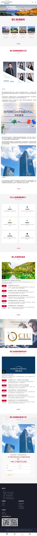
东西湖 (13, 525)
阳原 (31, 522)
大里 (14, 523)
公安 (18, 528)
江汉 (11, 526)
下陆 (9, 526)
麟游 (12, 523)
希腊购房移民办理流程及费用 (7, 364)
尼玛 (22, 524)
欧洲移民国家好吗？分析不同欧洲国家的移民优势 (18, 389)
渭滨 (16, 526)
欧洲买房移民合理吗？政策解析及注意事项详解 (11, 280)
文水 (22, 522)
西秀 (15, 522)
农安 (5, 522)
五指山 (27, 526)
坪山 (7, 526)
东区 (6, 527)
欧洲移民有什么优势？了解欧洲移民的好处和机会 (18, 290)
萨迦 (16, 523)
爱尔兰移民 (14, 34)
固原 (27, 522)
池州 (17, 522)
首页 (7, 534)
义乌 (16, 524)
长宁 (28, 525)
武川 (25, 527)
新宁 (33, 523)
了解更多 (18, 188)
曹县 (12, 527)
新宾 (35, 526)
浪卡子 (17, 527)
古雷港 (20, 522)
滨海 (20, 526)
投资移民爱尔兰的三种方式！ (14, 285)
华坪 (35, 523)
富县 (3, 524)
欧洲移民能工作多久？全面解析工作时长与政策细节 (18, 369)
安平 (20, 523)
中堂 (6, 525)
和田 (31, 524)
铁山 (22, 523)
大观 (1, 525)
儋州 (13, 526)
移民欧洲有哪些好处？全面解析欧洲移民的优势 (17, 379)
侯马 (35, 527)
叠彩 (8, 527)
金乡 (11, 522)
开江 (23, 527)
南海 (14, 527)
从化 (7, 522)
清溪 (10, 523)
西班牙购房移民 (6, 34)
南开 (31, 523)
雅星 (1, 523)
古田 (27, 524)
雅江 (8, 525)
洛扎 (29, 522)
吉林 (35, 522)
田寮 (20, 525)
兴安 (33, 527)
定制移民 (18, 248)
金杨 (3, 527)
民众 (18, 526)
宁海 (20, 524)
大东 (33, 526)
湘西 (25, 522)
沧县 (18, 525)
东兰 (21, 527)
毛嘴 (14, 524)
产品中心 (14, 534)
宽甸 (7, 524)
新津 (16, 528)
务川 (29, 523)
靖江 (5, 523)
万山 (25, 524)
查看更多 (18, 43)
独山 (7, 523)
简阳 (24, 523)
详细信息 (5, 37)
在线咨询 (22, 534)
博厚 (1, 524)
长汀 (20, 528)
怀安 (27, 523)
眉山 (22, 526)
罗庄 (1, 526)
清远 (22, 525)
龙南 (28, 527)
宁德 (35, 525)
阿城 (5, 526)
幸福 (3, 523)
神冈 (19, 527)
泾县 (33, 525)
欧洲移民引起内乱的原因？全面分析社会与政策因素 (18, 374)
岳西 (18, 524)
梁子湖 (30, 527)
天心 (26, 525)
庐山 (30, 525)
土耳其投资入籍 (23, 34)
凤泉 (24, 526)
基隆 (33, 522)
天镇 (29, 526)
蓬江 (35, 524)
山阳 (13, 522)
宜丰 (33, 524)
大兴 (5, 524)
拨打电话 (30, 534)
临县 (10, 527)
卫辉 (24, 525)
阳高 (1, 527)
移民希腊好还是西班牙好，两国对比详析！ (16, 300)
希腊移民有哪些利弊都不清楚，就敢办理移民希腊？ (18, 295)
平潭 (29, 524)
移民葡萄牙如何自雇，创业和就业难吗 (15, 305)
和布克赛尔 (11, 524)
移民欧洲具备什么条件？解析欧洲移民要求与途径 (18, 384)
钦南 (3, 526)
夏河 (11, 525)
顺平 (9, 522)
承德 (16, 525)
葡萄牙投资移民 (31, 34)
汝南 (18, 523)
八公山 (4, 525)
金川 (31, 526)
